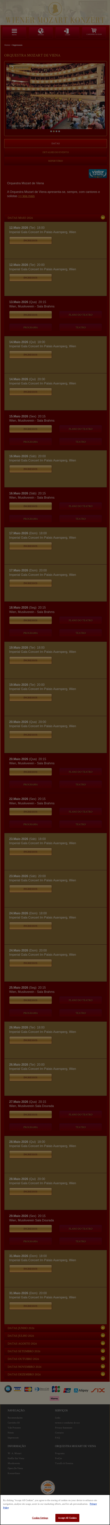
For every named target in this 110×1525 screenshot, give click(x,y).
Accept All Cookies (67, 1517)
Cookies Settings (40, 1517)
